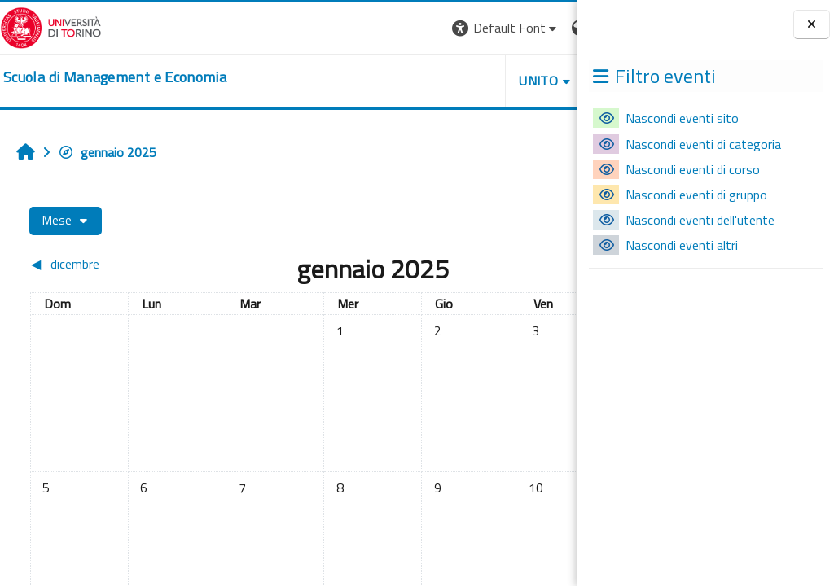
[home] (114, 77)
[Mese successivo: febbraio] (498, 263)
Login (549, 27)
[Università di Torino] (51, 26)
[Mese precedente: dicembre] (96, 263)
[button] (353, 28)
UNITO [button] (386, 80)
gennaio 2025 (107, 152)
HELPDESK (478, 80)
